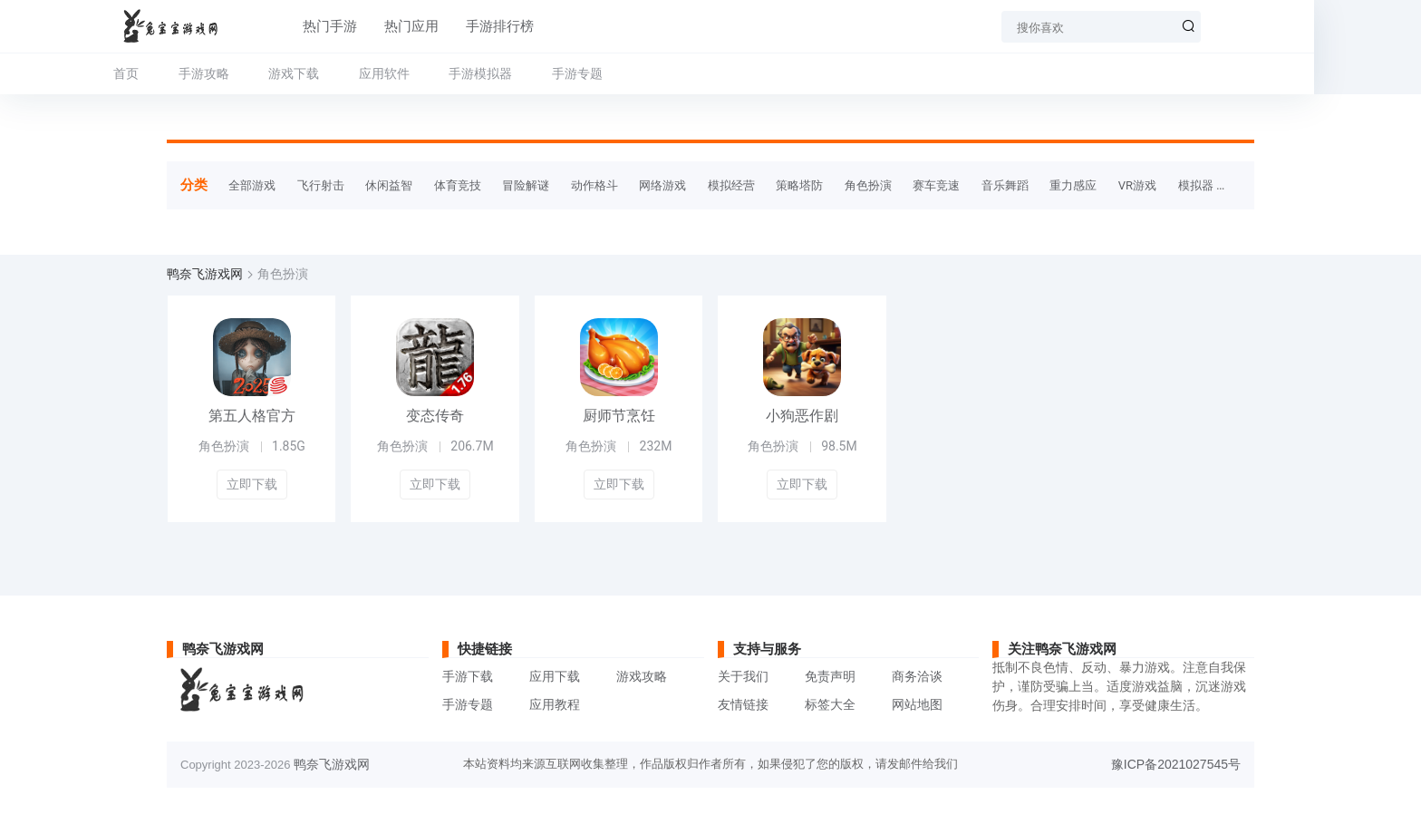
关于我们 (743, 676)
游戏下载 (347, 73)
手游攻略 (256, 73)
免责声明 (830, 676)
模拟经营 (731, 185)
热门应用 (410, 26)
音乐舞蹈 (1005, 185)
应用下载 (554, 676)
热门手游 (329, 26)
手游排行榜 (499, 26)
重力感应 (1073, 185)
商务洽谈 (917, 676)
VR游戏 (1137, 185)
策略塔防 (799, 185)
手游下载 (467, 676)
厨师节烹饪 (619, 415)
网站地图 (917, 704)
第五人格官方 (251, 415)
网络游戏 (662, 185)
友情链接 (743, 704)
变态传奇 (435, 415)
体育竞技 (457, 185)
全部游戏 (252, 185)
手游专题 (629, 73)
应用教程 (554, 704)
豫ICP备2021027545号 (1176, 764)
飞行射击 (320, 185)
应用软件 (436, 73)
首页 (179, 73)
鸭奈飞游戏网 (205, 274)
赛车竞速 (936, 185)
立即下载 (252, 484)
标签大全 (830, 704)
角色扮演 (868, 185)
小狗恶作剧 (802, 415)
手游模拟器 (534, 73)
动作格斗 (594, 185)
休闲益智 (388, 185)
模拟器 (1195, 185)
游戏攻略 (641, 676)
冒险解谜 (525, 185)
